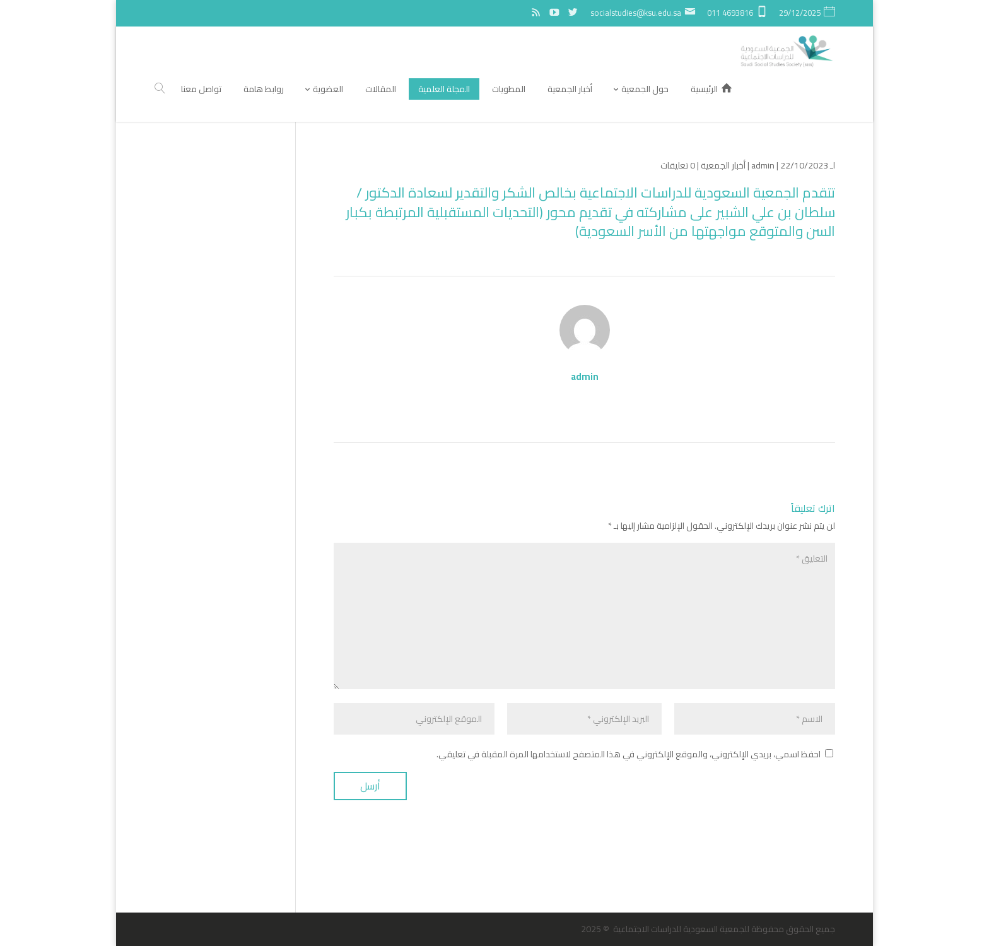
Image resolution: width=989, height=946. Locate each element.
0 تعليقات (677, 165)
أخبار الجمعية (723, 165)
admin (763, 165)
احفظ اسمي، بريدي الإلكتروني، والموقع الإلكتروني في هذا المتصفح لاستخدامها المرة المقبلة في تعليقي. (628, 754)
